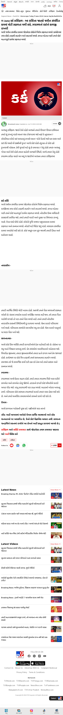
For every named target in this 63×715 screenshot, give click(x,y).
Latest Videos (9, 544)
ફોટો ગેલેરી (43, 11)
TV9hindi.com (9, 680)
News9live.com (36, 685)
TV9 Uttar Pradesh (31, 689)
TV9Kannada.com (51, 680)
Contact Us (8, 668)
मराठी (27, 1)
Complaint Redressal (49, 668)
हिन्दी (3, 1)
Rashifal (16, 16)
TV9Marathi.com (22, 680)
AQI (49, 5)
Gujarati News (6, 16)
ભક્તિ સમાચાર (19, 429)
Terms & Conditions (37, 672)
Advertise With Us (32, 668)
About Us (19, 668)
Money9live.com (47, 689)
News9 (9, 1)
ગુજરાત (27, 11)
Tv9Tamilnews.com (51, 685)
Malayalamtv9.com (16, 689)
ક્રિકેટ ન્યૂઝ (20, 11)
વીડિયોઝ (35, 11)
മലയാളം (49, 1)
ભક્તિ (4, 440)
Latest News (8, 490)
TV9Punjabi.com (23, 685)
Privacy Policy (22, 672)
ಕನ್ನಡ (15, 1)
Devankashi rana (13, 124)
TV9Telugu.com (37, 680)
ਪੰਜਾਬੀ (37, 1)
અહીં (7, 434)
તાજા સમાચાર (10, 11)
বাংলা (32, 1)
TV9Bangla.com (9, 685)
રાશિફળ (52, 11)
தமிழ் (43, 1)
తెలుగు (21, 1)
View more (55, 489)
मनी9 (55, 1)
